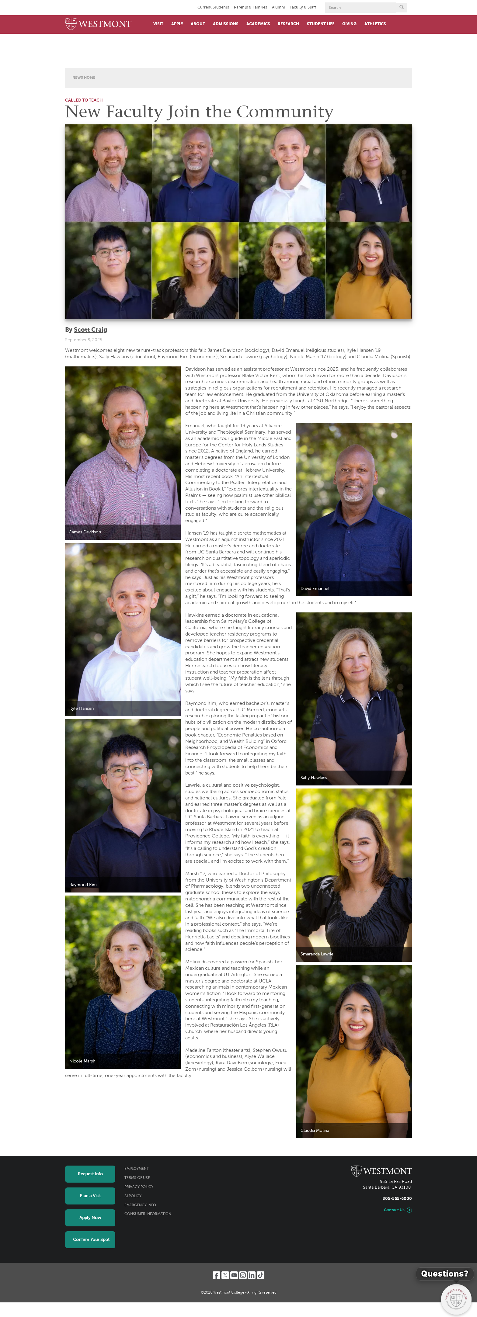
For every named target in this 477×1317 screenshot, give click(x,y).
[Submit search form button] (401, 7)
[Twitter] (225, 1275)
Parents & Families (250, 7)
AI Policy (132, 1196)
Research (288, 24)
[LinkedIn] (252, 1275)
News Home (83, 78)
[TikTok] (260, 1275)
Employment (136, 1169)
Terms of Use (137, 1178)
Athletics (375, 24)
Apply (177, 24)
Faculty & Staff (303, 7)
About (198, 24)
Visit (158, 24)
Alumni (278, 7)
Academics (258, 24)
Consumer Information (147, 1214)
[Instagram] (243, 1275)
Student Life (321, 24)
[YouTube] (234, 1275)
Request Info (90, 1174)
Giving (349, 24)
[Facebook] (216, 1275)
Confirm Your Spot (91, 1240)
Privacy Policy (138, 1187)
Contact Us (394, 1210)
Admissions (225, 24)
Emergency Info (140, 1205)
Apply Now (90, 1218)
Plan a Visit (90, 1196)
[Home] (98, 24)
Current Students (213, 7)
